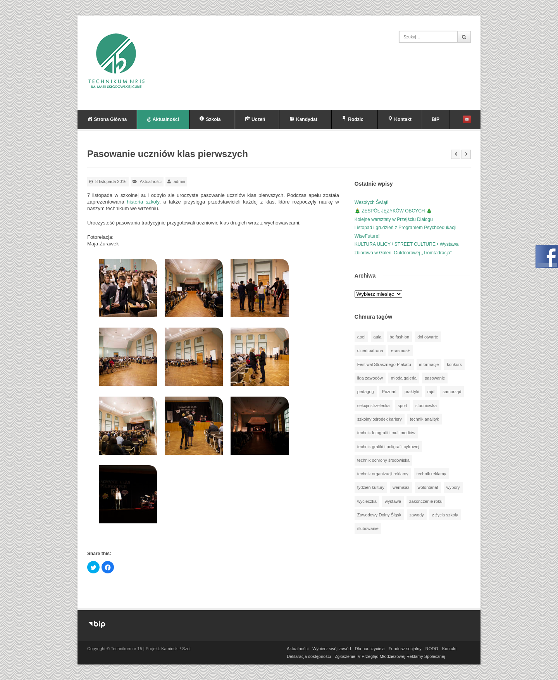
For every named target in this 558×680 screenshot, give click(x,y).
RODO (431, 648)
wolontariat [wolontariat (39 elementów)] (428, 487)
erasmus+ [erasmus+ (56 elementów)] (400, 350)
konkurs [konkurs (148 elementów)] (454, 364)
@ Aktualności (163, 119)
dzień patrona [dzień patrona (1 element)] (370, 350)
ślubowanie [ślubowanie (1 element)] (368, 528)
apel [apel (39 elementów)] (361, 337)
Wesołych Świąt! (372, 202)
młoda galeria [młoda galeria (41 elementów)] (404, 378)
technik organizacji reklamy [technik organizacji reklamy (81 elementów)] (382, 473)
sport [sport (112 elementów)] (402, 405)
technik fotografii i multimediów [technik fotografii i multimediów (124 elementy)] (386, 432)
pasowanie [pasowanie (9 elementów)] (435, 378)
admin (179, 181)
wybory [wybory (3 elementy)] (453, 487)
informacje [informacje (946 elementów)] (429, 364)
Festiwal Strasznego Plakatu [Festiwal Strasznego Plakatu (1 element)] (384, 364)
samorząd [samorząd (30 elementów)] (452, 391)
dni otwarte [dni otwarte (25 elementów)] (427, 337)
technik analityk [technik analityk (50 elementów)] (424, 419)
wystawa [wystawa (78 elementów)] (393, 501)
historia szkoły (143, 202)
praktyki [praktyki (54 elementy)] (412, 391)
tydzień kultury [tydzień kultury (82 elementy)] (370, 487)
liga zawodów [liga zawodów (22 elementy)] (370, 378)
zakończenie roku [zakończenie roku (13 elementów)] (426, 501)
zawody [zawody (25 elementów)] (417, 515)
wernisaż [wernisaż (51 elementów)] (401, 487)
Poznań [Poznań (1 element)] (389, 391)
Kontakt (449, 648)
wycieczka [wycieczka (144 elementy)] (367, 501)
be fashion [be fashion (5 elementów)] (399, 337)
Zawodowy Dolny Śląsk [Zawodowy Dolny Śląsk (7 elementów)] (379, 515)
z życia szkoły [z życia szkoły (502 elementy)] (445, 515)
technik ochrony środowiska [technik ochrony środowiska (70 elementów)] (383, 460)
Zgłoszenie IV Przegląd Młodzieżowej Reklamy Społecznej (390, 656)
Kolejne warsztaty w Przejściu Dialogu (394, 219)
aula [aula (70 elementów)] (378, 337)
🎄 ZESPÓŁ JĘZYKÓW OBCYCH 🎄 (393, 211)
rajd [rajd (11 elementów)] (430, 391)
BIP (435, 119)
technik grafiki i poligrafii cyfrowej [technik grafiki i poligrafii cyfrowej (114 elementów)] (388, 446)
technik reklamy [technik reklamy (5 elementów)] (431, 473)
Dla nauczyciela (370, 648)
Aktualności (151, 181)
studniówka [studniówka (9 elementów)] (426, 405)
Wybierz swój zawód (331, 648)
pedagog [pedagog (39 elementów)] (365, 391)
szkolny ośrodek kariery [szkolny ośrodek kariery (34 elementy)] (379, 419)
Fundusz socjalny (405, 648)
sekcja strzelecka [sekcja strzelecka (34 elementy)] (373, 405)
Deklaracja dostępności (309, 656)
